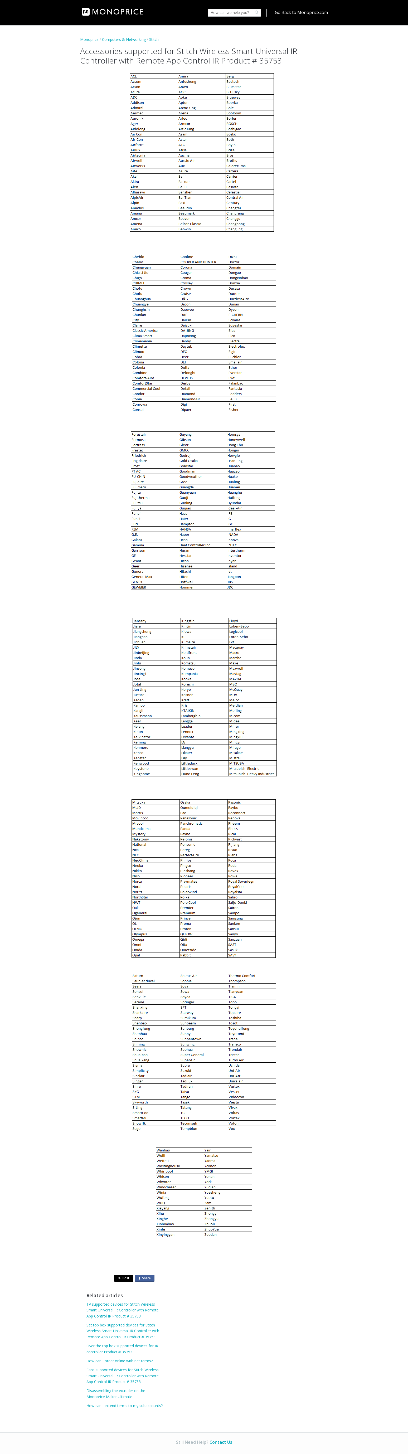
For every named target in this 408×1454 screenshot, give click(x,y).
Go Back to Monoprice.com (301, 12)
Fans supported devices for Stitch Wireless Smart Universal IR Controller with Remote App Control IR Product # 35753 (122, 1375)
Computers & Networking (124, 39)
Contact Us (221, 1442)
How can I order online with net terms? (119, 1360)
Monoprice (89, 39)
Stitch (154, 39)
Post (123, 1278)
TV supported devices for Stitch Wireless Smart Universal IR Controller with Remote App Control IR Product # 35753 (122, 1310)
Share (146, 1278)
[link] (112, 11)
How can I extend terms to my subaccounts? (124, 1405)
